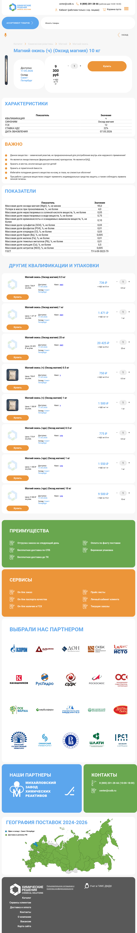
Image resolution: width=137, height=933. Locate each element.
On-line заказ (25, 592)
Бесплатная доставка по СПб (34, 550)
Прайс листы (98, 592)
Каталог (26, 897)
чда (61, 436)
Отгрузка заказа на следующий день (38, 543)
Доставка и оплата (20, 907)
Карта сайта (24, 926)
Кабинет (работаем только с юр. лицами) (79, 10)
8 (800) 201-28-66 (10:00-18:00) (116, 783)
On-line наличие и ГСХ (30, 606)
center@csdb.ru (66, 4)
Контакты (25, 912)
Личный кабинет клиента (105, 599)
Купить (107, 66)
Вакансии (25, 921)
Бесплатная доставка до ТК (33, 557)
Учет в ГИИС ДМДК (101, 886)
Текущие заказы (100, 606)
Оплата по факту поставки (105, 543)
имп (61, 285)
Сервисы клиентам (20, 902)
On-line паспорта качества (32, 599)
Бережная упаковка (102, 550)
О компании (24, 916)
